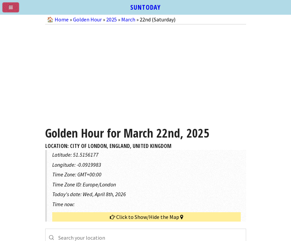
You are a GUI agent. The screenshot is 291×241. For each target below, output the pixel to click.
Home (62, 19)
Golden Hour (87, 19)
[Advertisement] (145, 73)
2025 (111, 19)
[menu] (13, 10)
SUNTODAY (145, 7)
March (128, 19)
